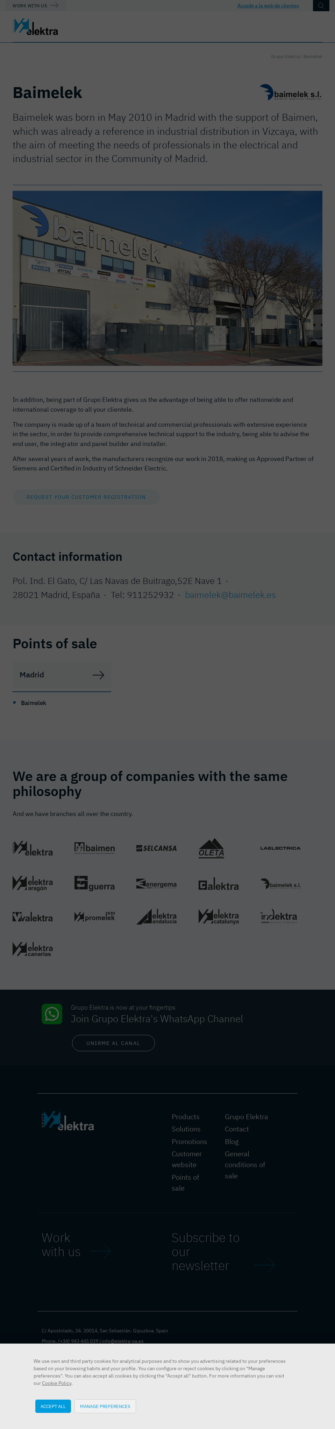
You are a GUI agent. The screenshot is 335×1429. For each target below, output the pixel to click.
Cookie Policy (56, 1383)
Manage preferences (105, 1406)
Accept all (53, 1406)
